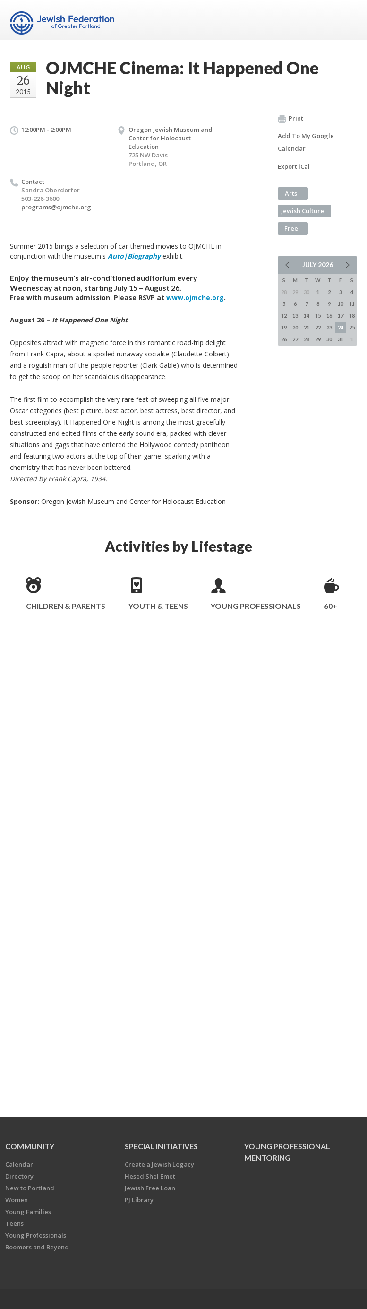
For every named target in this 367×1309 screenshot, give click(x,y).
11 (352, 304)
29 (318, 339)
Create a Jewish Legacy (159, 1164)
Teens (14, 1223)
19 (284, 327)
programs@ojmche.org (56, 207)
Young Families (28, 1211)
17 (340, 315)
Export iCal (294, 166)
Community (29, 1146)
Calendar (19, 1164)
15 (318, 315)
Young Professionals (256, 605)
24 (340, 327)
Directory (19, 1176)
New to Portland (29, 1188)
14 (306, 315)
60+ (330, 605)
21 (306, 327)
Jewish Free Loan (150, 1188)
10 (340, 304)
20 (295, 327)
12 (284, 315)
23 (329, 327)
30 (329, 339)
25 (352, 327)
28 (306, 339)
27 (295, 339)
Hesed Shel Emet (150, 1176)
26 (284, 339)
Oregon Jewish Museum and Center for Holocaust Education (170, 138)
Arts (291, 193)
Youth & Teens (158, 605)
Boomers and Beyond (37, 1247)
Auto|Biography (135, 255)
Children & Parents (65, 605)
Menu (346, 19)
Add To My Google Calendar (306, 142)
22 (318, 327)
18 (352, 315)
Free (291, 228)
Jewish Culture (302, 211)
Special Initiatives (161, 1146)
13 (295, 315)
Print (290, 118)
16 (329, 315)
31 (340, 339)
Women (16, 1200)
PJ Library (139, 1200)
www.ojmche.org (195, 297)
